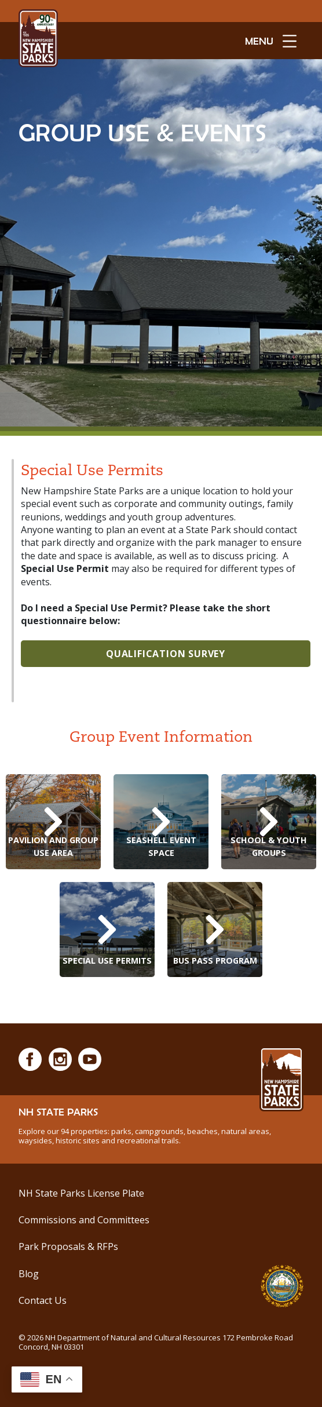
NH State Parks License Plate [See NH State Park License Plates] (81, 1193)
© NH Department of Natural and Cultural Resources (156, 1342)
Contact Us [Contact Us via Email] (43, 1300)
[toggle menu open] (270, 40)
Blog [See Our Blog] (29, 1273)
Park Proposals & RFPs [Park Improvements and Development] (68, 1246)
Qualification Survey (165, 653)
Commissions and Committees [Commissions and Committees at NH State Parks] (84, 1219)
